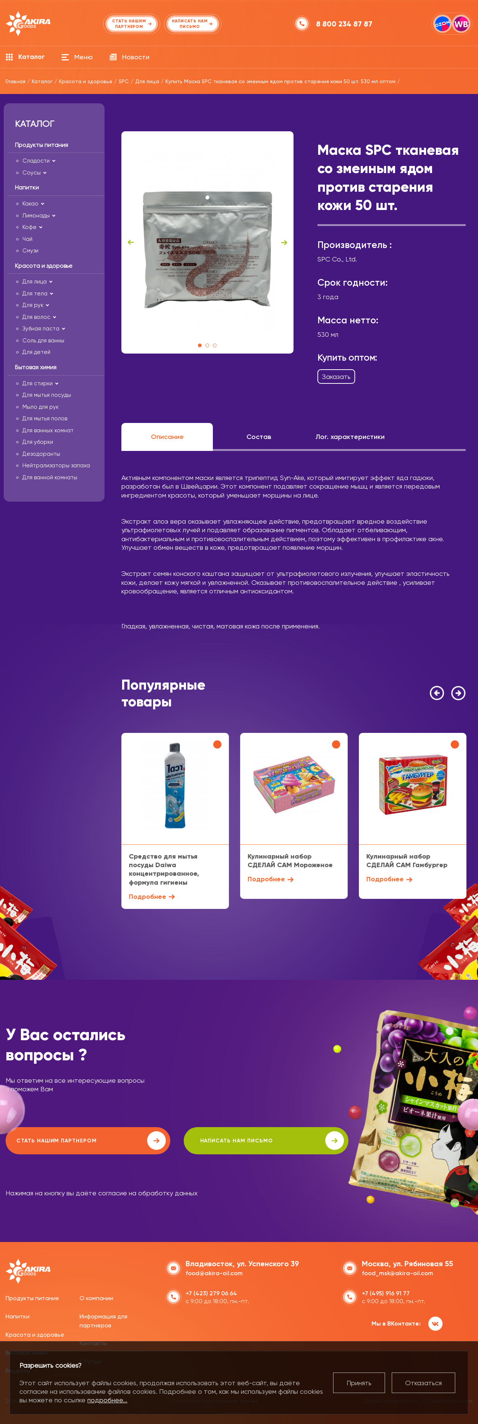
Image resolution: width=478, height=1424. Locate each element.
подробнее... (107, 1400)
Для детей (36, 352)
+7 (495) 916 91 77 (386, 1292)
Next (284, 242)
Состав (258, 437)
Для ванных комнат (48, 430)
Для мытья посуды (46, 395)
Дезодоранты (41, 454)
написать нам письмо (217, 1140)
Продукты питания (32, 1297)
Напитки (18, 1315)
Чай (27, 239)
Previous (130, 242)
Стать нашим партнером (72, 1140)
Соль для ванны (43, 340)
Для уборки (37, 442)
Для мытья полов (44, 418)
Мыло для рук (40, 407)
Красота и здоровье (35, 1333)
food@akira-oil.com (214, 1272)
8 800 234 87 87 (345, 23)
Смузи (30, 250)
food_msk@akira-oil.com (397, 1272)
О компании (96, 1297)
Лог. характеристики (350, 437)
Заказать (336, 376)
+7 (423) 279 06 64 (211, 1292)
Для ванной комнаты (49, 477)
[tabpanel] (207, 242)
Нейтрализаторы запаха (56, 465)
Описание (167, 437)
